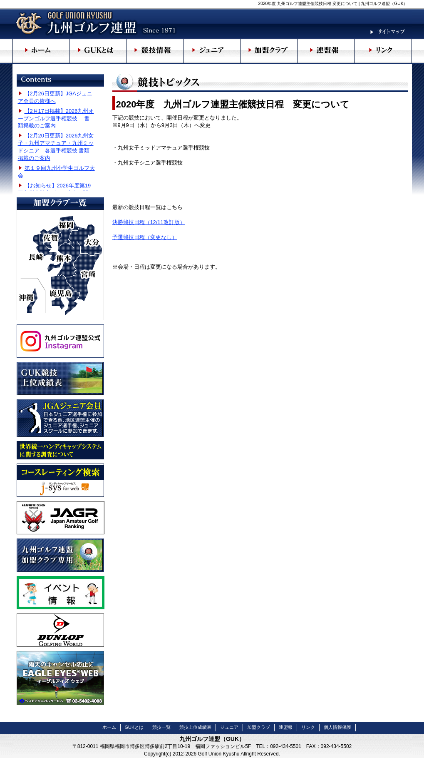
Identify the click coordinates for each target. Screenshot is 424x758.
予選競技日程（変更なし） (144, 237)
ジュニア (229, 727)
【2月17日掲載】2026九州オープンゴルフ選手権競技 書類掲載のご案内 (56, 118)
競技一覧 (161, 727)
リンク (308, 727)
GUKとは (134, 727)
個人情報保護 (337, 727)
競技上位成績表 (195, 727)
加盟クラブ (258, 727)
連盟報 (286, 727)
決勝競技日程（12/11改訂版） (148, 222)
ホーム (109, 727)
